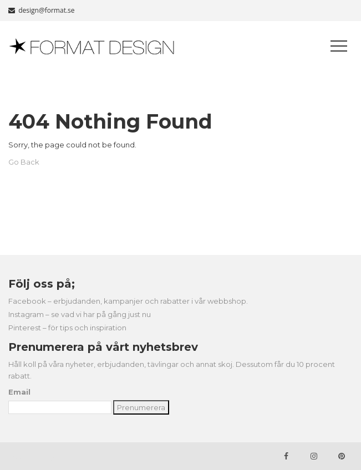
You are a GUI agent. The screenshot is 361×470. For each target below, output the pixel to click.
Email (19, 391)
